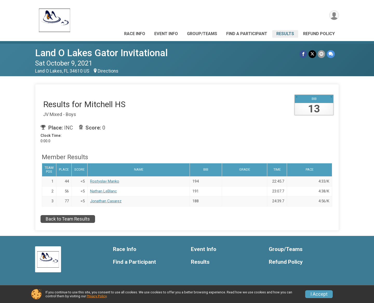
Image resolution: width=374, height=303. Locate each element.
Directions (108, 71)
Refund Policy (319, 33)
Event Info (166, 33)
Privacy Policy (96, 296)
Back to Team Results (68, 219)
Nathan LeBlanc (103, 191)
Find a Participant (246, 33)
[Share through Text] (331, 54)
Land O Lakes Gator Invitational (101, 53)
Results (285, 33)
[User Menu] (334, 15)
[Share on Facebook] (303, 54)
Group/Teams (202, 33)
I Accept (319, 294)
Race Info (134, 33)
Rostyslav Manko (104, 181)
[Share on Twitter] (312, 54)
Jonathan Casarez (106, 201)
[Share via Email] (321, 54)
